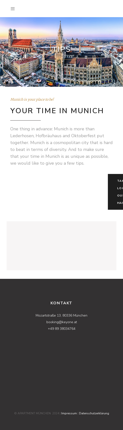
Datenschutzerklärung (94, 413)
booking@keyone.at (61, 322)
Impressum (69, 413)
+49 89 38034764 (61, 328)
